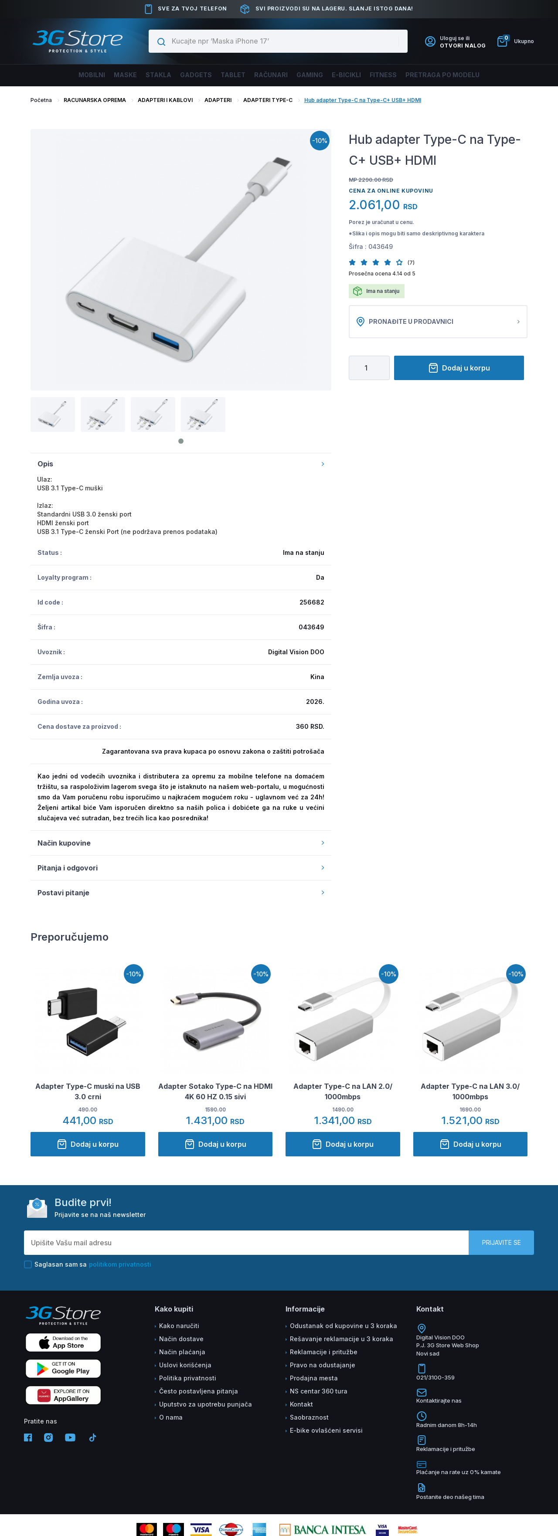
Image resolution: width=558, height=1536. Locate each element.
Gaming (318, 75)
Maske (100, 75)
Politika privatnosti (187, 1378)
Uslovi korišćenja (185, 1365)
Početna (41, 100)
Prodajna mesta (314, 1378)
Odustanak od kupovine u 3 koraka (343, 1325)
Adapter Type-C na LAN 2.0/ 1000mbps (342, 1091)
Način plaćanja (182, 1352)
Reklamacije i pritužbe (323, 1352)
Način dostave (181, 1338)
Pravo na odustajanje (322, 1365)
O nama (171, 1417)
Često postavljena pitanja (198, 1391)
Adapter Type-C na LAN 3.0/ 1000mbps (470, 1091)
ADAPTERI (217, 100)
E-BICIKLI (361, 75)
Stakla (140, 75)
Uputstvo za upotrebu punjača (205, 1404)
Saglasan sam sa (87, 1264)
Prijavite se (501, 1242)
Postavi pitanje (180, 892)
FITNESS (404, 75)
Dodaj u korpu (459, 368)
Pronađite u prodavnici (438, 321)
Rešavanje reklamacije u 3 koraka (341, 1338)
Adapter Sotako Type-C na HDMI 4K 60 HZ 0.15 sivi (215, 1091)
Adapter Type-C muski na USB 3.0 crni (87, 1091)
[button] (355, 262)
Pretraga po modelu (472, 75)
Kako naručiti (179, 1325)
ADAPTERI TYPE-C (268, 100)
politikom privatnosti (120, 1264)
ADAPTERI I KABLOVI (165, 100)
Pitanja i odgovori (180, 867)
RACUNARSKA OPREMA (95, 100)
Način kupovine (180, 843)
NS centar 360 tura (318, 1391)
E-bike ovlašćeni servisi (326, 1430)
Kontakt (301, 1404)
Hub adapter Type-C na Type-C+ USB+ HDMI (362, 100)
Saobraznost (309, 1417)
